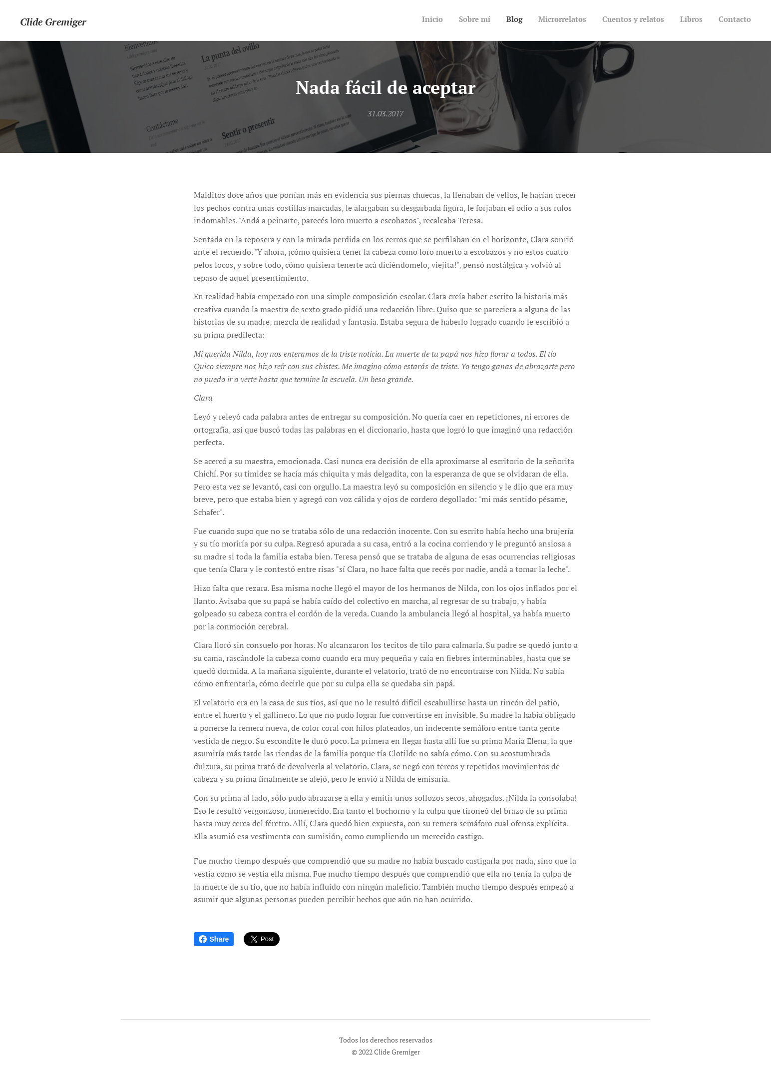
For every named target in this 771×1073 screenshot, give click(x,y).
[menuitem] (658, 20)
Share (214, 939)
